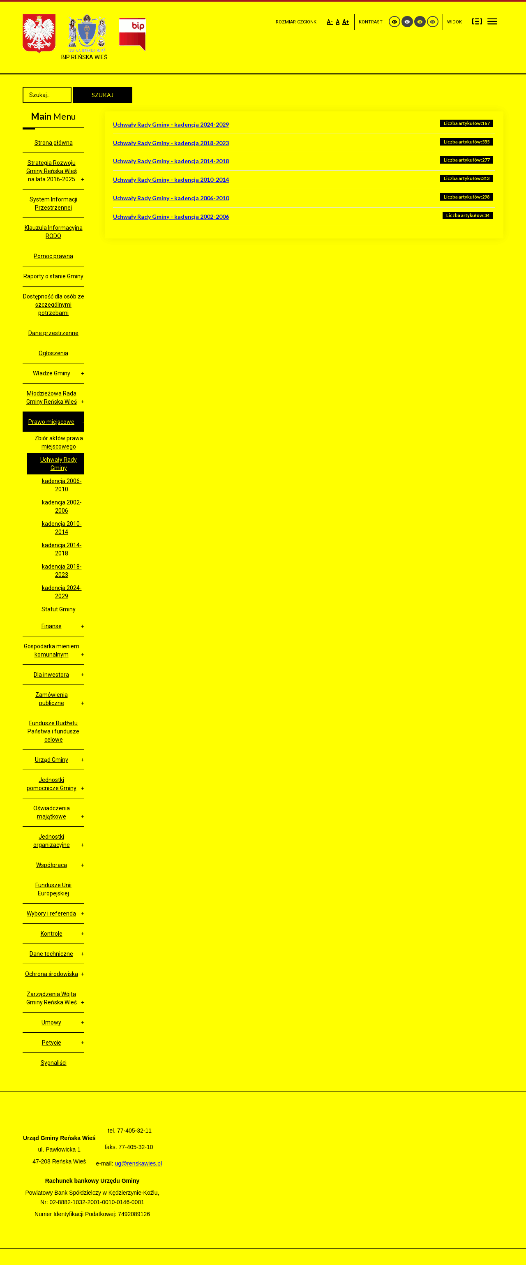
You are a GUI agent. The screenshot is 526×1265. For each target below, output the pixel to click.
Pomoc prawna (53, 256)
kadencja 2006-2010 (62, 485)
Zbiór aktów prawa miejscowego (59, 442)
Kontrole (51, 933)
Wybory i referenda (51, 913)
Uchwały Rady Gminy (58, 463)
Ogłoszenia (53, 353)
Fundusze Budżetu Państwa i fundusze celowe (53, 731)
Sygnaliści (54, 1062)
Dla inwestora (51, 674)
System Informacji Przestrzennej (53, 203)
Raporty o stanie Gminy (53, 276)
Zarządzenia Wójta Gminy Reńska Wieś (51, 998)
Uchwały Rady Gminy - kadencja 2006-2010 (171, 197)
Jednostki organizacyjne (51, 840)
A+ (345, 22)
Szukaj (102, 94)
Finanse (52, 626)
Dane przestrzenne (53, 333)
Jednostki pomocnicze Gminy (51, 784)
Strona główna (54, 142)
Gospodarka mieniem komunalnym (51, 650)
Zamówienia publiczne (51, 698)
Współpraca (51, 865)
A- (330, 22)
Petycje (51, 1042)
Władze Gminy (51, 373)
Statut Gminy (59, 609)
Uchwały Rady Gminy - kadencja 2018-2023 (171, 142)
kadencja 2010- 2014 (62, 527)
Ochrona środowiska (51, 974)
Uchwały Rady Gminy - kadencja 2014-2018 (171, 160)
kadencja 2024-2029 (62, 592)
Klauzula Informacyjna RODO (54, 231)
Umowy (51, 1022)
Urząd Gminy (51, 759)
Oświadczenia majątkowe (51, 812)
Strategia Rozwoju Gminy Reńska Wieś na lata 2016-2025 (51, 171)
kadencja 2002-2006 (62, 506)
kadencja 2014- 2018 (62, 549)
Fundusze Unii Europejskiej (53, 889)
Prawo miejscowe (51, 422)
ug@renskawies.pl (138, 1163)
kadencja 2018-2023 (62, 570)
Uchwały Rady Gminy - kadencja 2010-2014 (171, 179)
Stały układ (477, 21)
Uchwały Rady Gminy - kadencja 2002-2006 (171, 216)
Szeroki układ (492, 21)
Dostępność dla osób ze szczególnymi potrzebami (53, 304)
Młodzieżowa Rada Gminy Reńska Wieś (51, 397)
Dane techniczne (51, 953)
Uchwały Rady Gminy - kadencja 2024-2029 (171, 124)
